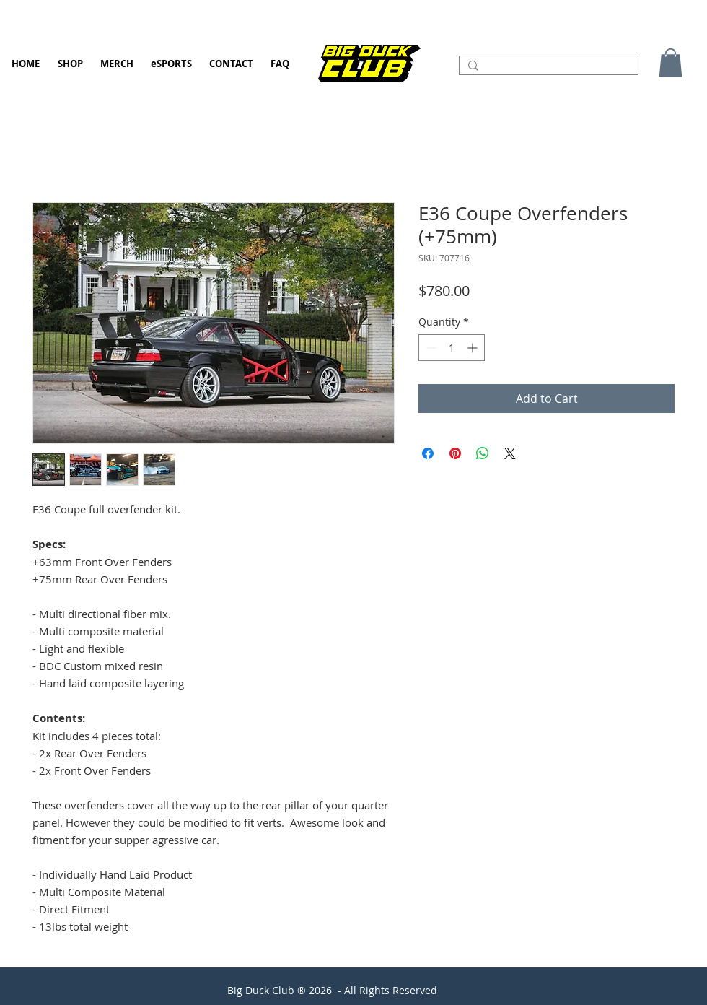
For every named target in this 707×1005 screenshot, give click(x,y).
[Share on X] (510, 453)
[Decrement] (430, 347)
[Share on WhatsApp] (482, 453)
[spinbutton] (452, 347)
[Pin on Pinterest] (455, 453)
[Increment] (474, 347)
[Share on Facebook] (427, 453)
